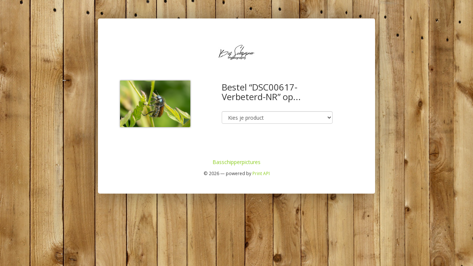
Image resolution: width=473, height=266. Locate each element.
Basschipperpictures (236, 162)
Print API (261, 173)
